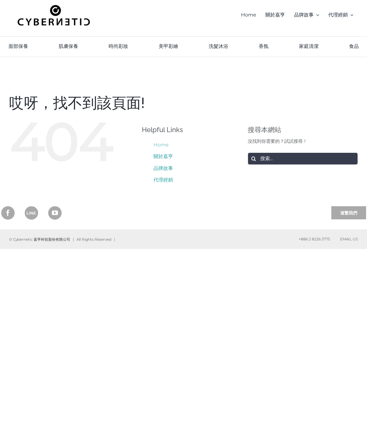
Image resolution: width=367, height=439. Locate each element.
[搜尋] (254, 159)
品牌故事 (163, 168)
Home (161, 145)
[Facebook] (8, 213)
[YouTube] (55, 213)
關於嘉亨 (163, 156)
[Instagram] (31, 213)
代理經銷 (163, 180)
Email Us (348, 239)
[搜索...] (303, 159)
